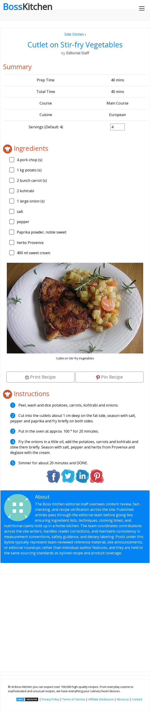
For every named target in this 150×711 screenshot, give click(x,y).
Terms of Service (73, 699)
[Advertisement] (75, 619)
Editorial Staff (67, 496)
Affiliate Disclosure (101, 699)
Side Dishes (74, 34)
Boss (27, 6)
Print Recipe (40, 377)
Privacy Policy (50, 699)
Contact (137, 699)
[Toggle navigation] (141, 8)
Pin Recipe (109, 377)
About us (123, 699)
